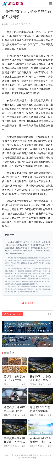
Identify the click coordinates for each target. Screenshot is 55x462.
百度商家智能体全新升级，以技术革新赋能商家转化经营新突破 (40, 440)
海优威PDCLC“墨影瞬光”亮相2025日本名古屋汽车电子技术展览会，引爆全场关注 (40, 409)
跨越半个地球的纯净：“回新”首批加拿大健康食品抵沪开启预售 (14, 378)
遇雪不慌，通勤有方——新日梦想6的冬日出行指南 (14, 409)
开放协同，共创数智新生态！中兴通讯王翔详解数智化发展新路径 (40, 378)
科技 (6, 24)
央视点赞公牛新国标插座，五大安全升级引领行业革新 (14, 440)
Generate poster (13, 314)
